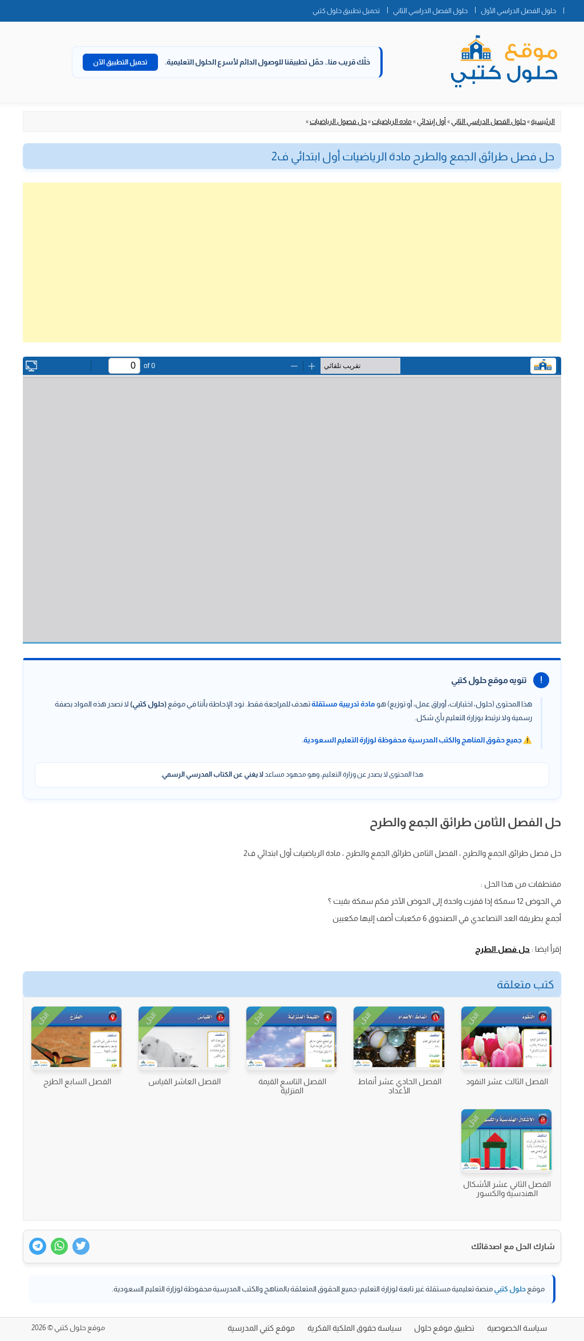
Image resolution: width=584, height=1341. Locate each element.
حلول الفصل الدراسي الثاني (430, 11)
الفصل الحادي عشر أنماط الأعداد (399, 1086)
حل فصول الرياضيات (338, 122)
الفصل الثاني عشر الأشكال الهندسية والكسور (507, 1189)
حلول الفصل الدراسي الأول (518, 11)
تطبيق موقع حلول (444, 1327)
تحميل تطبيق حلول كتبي (346, 11)
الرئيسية (543, 122)
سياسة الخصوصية (517, 1327)
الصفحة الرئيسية (573, 8)
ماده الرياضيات (392, 122)
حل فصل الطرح (502, 949)
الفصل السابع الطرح (77, 1081)
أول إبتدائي (431, 122)
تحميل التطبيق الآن (120, 62)
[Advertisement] (292, 262)
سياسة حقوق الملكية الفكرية (354, 1327)
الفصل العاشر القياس (184, 1081)
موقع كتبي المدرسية (261, 1327)
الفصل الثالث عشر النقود (507, 1081)
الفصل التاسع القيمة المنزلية (292, 1086)
